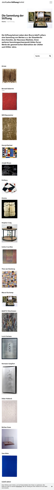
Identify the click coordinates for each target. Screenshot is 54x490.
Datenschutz (19, 486)
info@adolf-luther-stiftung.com (18, 463)
